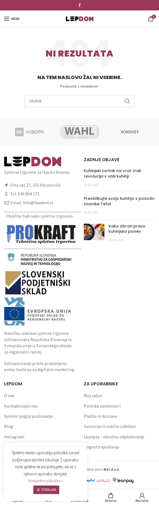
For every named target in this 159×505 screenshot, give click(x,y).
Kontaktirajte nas (21, 406)
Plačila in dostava (100, 416)
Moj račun (93, 395)
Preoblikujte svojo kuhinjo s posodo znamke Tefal (119, 201)
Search (127, 101)
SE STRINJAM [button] (46, 489)
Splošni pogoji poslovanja (28, 416)
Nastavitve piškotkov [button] (45, 480)
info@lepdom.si (38, 202)
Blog (8, 426)
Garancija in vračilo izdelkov (110, 426)
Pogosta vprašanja (101, 447)
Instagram (14, 436)
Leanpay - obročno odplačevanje (114, 436)
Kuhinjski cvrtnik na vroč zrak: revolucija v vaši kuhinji (113, 173)
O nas (9, 395)
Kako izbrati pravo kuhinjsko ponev (127, 228)
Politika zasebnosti (102, 406)
